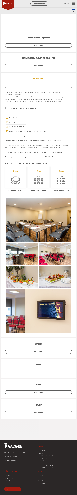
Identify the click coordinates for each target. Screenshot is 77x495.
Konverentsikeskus (46, 455)
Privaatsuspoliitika (46, 468)
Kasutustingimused (46, 465)
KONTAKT (41, 463)
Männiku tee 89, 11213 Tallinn (15, 452)
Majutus (42, 453)
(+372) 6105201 (10, 460)
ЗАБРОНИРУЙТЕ (39, 3)
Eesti (40, 476)
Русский (41, 483)
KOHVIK (41, 460)
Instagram (8, 478)
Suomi (41, 480)
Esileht (41, 451)
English (41, 478)
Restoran (42, 458)
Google (7, 480)
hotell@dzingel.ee (10, 456)
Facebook (8, 476)
